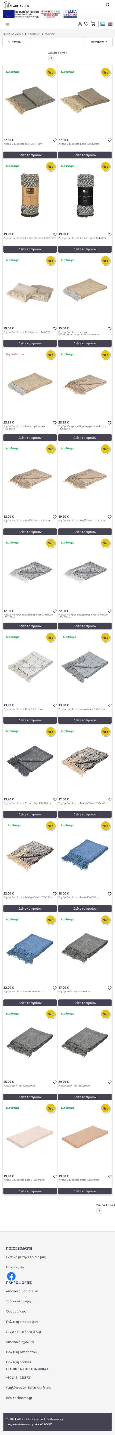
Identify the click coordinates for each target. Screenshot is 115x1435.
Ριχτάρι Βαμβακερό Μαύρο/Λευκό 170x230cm (28, 897)
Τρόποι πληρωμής (19, 1301)
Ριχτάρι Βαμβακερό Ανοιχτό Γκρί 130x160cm (82, 709)
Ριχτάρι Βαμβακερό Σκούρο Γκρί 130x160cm (27, 803)
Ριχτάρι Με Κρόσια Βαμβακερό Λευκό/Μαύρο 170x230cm (83, 616)
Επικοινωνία (15, 1267)
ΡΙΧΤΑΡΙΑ (48, 33)
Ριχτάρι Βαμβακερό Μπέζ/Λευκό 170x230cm (82, 520)
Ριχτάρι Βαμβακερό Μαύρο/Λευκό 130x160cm (83, 803)
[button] (93, 23)
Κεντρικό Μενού (13, 33)
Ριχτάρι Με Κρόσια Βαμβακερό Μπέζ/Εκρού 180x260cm (82, 427)
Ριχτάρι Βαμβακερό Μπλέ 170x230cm (78, 897)
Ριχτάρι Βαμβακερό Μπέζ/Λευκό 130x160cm (27, 520)
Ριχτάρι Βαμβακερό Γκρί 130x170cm (22, 144)
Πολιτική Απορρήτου (21, 1352)
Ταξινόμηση (98, 41)
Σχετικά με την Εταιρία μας (26, 1257)
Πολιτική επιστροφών (22, 1322)
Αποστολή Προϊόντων (22, 1291)
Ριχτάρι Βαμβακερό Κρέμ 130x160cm (23, 709)
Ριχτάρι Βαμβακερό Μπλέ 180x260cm (23, 991)
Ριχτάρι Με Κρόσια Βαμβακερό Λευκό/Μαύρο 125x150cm (28, 616)
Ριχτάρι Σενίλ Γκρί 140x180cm (74, 991)
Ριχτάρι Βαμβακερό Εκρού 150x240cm (24, 1180)
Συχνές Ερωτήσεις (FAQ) (23, 1332)
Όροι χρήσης (16, 1311)
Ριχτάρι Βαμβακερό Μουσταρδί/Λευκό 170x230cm (24, 427)
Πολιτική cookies (18, 1362)
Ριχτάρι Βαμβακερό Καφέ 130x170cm (78, 144)
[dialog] (79, 23)
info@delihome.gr (19, 1398)
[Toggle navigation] (107, 4)
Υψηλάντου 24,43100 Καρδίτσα (28, 1388)
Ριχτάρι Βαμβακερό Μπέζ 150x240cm (78, 1180)
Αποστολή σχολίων (20, 1342)
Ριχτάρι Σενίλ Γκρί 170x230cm (19, 1085)
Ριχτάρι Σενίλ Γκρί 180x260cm (74, 1085)
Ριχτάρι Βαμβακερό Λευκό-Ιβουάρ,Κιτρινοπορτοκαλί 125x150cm (78, 333)
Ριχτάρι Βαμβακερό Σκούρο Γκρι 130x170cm (82, 238)
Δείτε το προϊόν (30, 155)
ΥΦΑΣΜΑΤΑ (32, 33)
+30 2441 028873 (18, 1377)
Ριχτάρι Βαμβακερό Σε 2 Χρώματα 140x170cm (28, 332)
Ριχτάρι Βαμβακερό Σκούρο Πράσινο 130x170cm (29, 238)
